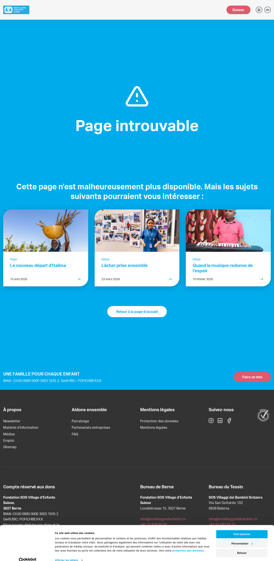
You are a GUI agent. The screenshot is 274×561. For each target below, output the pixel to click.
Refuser (242, 546)
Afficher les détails (66, 553)
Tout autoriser (241, 527)
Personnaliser (242, 536)
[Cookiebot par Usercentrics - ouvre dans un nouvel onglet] (27, 553)
